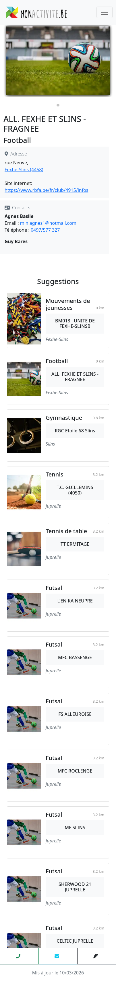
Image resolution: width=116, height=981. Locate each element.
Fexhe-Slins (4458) (24, 169)
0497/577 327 (45, 230)
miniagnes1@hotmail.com (48, 223)
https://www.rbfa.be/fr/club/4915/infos (46, 190)
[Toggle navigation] (104, 12)
